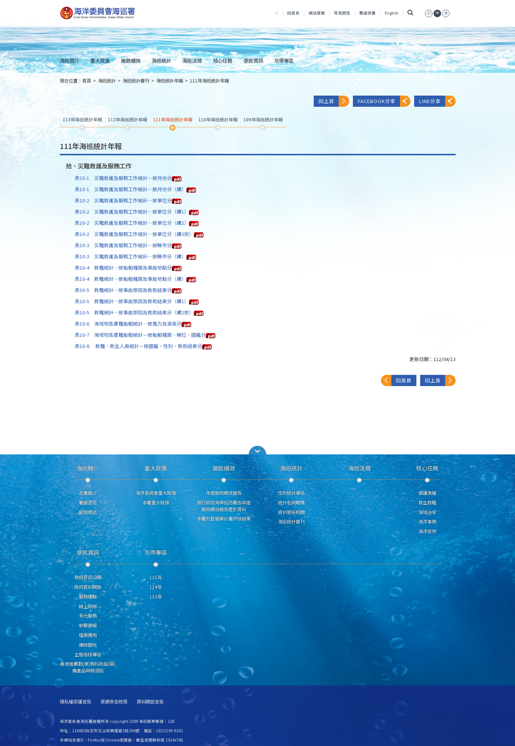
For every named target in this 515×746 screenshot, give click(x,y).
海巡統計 (161, 60)
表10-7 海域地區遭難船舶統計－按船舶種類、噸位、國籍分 (145, 334)
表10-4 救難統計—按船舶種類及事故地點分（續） (135, 278)
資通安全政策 (113, 702)
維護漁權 (427, 492)
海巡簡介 (69, 60)
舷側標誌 (88, 512)
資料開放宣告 (150, 702)
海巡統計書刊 (135, 80)
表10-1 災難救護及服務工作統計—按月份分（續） (135, 189)
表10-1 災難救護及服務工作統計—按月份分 (128, 177)
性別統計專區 (291, 492)
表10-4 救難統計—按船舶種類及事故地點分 (128, 267)
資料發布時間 (291, 512)
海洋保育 (427, 531)
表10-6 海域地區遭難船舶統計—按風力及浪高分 (133, 323)
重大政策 (100, 60)
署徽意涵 (88, 502)
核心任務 (222, 60)
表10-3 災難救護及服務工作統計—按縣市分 (128, 245)
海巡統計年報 (169, 80)
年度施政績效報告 (224, 492)
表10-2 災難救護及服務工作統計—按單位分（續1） (137, 211)
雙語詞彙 (367, 13)
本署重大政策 (155, 502)
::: (276, 13)
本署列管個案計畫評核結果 (224, 518)
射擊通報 (88, 625)
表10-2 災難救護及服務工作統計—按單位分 (128, 200)
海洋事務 (427, 521)
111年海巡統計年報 (209, 80)
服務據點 (88, 596)
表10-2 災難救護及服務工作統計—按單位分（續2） (137, 222)
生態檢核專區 (87, 654)
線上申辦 (88, 606)
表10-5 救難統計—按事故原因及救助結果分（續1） (137, 301)
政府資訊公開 (87, 577)
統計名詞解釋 (291, 502)
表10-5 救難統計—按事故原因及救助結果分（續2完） (139, 312)
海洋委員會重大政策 (156, 492)
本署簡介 (88, 492)
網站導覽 (316, 13)
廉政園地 (88, 644)
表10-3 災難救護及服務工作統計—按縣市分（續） (135, 256)
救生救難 (427, 502)
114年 (155, 587)
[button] (257, 450)
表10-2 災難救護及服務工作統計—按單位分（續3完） (139, 233)
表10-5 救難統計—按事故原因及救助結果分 (128, 289)
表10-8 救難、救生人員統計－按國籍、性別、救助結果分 (143, 345)
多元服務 (88, 615)
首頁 (86, 80)
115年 (155, 577)
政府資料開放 (87, 587)
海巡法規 (192, 60)
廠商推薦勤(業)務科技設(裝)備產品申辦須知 (87, 667)
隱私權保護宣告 (75, 702)
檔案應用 (88, 635)
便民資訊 (253, 60)
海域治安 (427, 512)
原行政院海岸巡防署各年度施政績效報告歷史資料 (224, 506)
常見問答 (342, 13)
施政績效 (130, 60)
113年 (155, 596)
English (391, 13)
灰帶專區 (284, 60)
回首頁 (293, 13)
